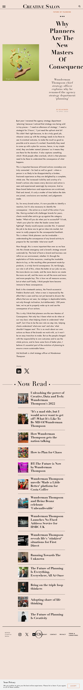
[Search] (80, 6)
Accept (73, 686)
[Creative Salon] (41, 6)
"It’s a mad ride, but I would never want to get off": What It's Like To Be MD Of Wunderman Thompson (47, 419)
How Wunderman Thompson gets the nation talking (44, 438)
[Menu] (4, 6)
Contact (53, 634)
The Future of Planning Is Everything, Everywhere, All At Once (47, 572)
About (44, 634)
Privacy (63, 634)
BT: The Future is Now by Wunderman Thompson (46, 467)
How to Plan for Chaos (46, 452)
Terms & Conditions (73, 634)
